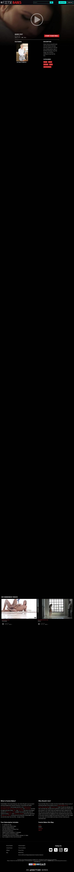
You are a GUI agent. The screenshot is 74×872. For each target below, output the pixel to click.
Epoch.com (13, 860)
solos (14, 810)
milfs (22, 810)
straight (51, 64)
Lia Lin (66, 805)
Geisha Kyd (27, 808)
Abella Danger (61, 805)
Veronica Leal (54, 807)
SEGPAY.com (50, 860)
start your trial (51, 36)
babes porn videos (10, 812)
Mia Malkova (4, 808)
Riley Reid (46, 807)
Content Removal (37, 861)
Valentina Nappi (19, 808)
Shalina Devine (27, 807)
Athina (39, 621)
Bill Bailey (12, 808)
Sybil (8, 808)
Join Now (62, 2)
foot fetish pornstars (5, 807)
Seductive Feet (5, 619)
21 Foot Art (7, 623)
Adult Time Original (47, 66)
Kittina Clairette (21, 62)
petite (10, 813)
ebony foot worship (18, 813)
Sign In (70, 2)
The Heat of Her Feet (43, 619)
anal (20, 810)
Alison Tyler (41, 807)
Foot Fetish (46, 64)
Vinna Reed (4, 621)
